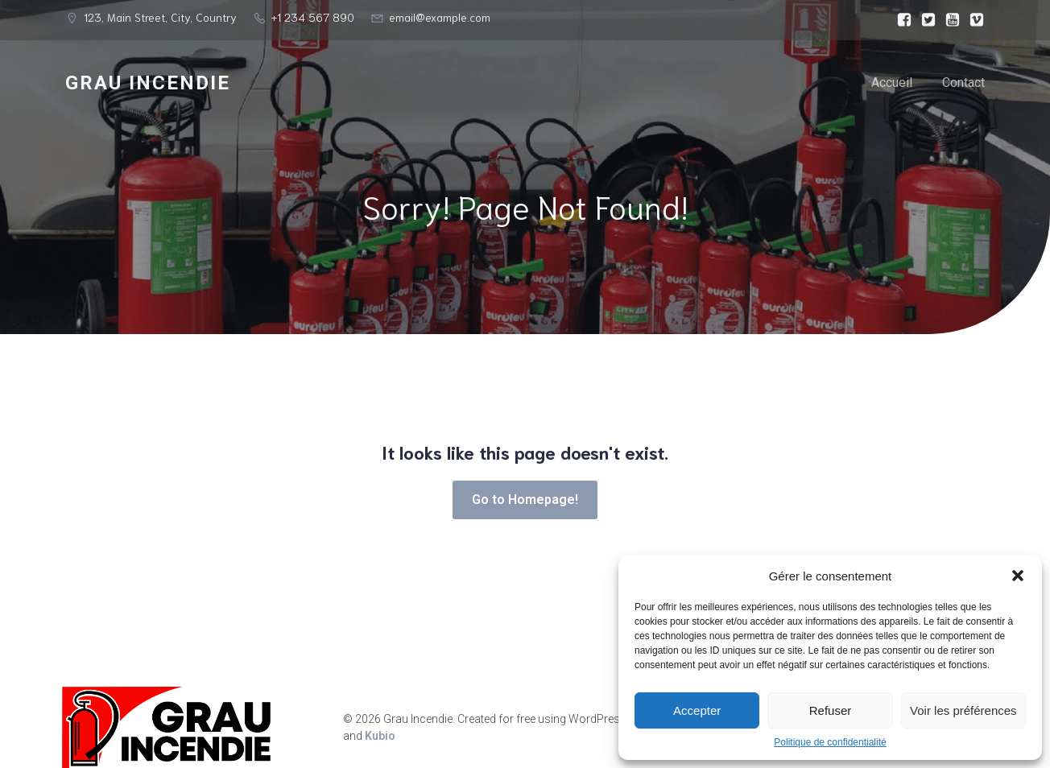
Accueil (891, 84)
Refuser (830, 710)
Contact (963, 84)
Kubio (380, 739)
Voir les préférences (963, 710)
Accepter (697, 710)
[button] (1018, 576)
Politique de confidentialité (830, 742)
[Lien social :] (900, 20)
